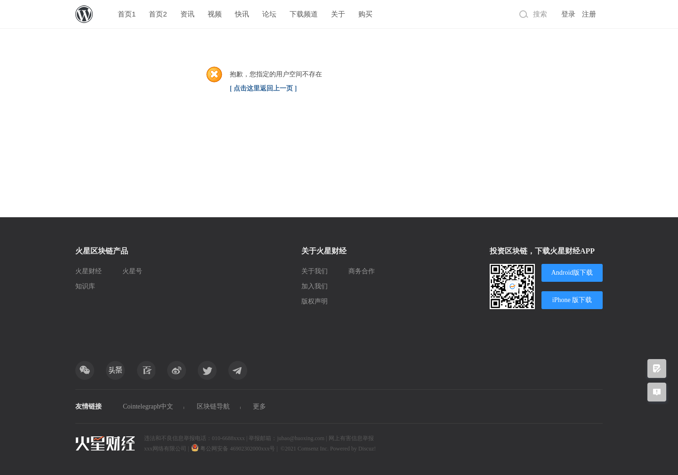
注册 (589, 14)
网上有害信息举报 (351, 438)
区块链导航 (213, 406)
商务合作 (361, 271)
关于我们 (314, 271)
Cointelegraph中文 (148, 406)
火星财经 (88, 271)
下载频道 (304, 14)
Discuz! (367, 448)
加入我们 (314, 286)
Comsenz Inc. (314, 448)
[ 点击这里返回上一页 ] (263, 88)
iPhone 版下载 (572, 299)
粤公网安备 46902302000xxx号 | (235, 448)
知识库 (85, 286)
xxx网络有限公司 (165, 448)
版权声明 (314, 301)
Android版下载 (572, 272)
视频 (215, 14)
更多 (259, 406)
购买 (365, 14)
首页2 (158, 14)
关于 (338, 14)
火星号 (132, 271)
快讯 (242, 14)
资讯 (187, 14)
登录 (568, 14)
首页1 (127, 14)
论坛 (269, 14)
